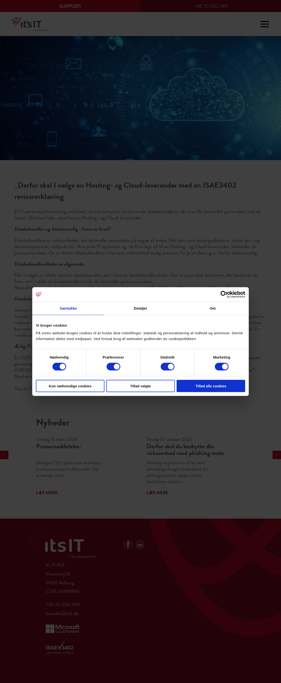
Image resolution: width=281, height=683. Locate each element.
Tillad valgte (140, 386)
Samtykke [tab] (68, 308)
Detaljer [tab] (140, 308)
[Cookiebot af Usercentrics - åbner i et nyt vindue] (224, 294)
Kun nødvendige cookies (70, 386)
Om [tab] (213, 308)
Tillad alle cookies (210, 386)
